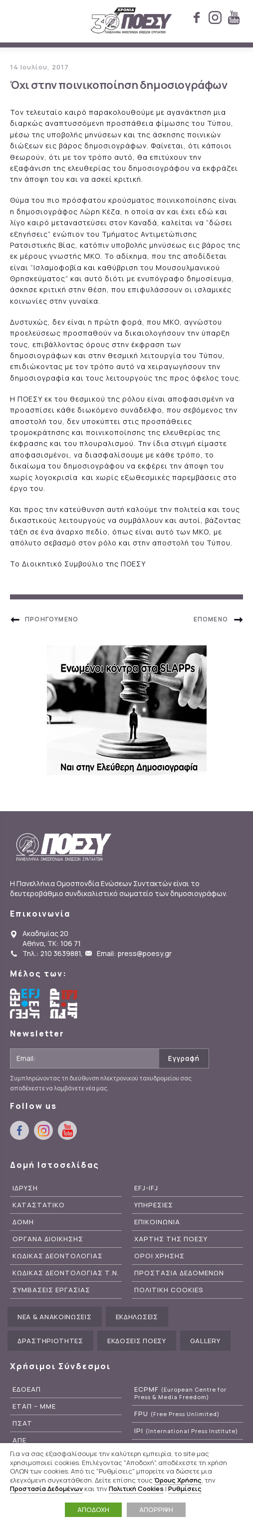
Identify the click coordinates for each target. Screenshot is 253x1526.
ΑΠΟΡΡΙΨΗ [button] (156, 1509)
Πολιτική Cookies (136, 1488)
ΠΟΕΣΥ (131, 20)
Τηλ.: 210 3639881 (51, 953)
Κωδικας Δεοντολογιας (57, 1256)
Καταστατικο (38, 1205)
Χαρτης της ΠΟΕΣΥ (171, 1239)
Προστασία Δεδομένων (46, 1488)
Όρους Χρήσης (178, 1480)
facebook (196, 17)
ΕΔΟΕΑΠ (26, 1389)
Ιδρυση (25, 1188)
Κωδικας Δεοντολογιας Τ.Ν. (65, 1273)
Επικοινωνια (157, 1222)
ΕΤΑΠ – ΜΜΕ (34, 1406)
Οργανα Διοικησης (47, 1239)
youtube (233, 17)
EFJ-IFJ (146, 1188)
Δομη (23, 1222)
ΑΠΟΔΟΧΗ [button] (93, 1509)
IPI (186, 1431)
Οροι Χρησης (159, 1256)
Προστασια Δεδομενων (179, 1273)
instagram (215, 17)
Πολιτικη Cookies (169, 1290)
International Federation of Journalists (65, 1003)
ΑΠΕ (19, 1440)
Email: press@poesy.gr (134, 953)
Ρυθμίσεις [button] (185, 1488)
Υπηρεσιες (153, 1205)
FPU (177, 1414)
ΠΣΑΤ (22, 1423)
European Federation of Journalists (25, 1003)
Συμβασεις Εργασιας (51, 1290)
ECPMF (180, 1393)
